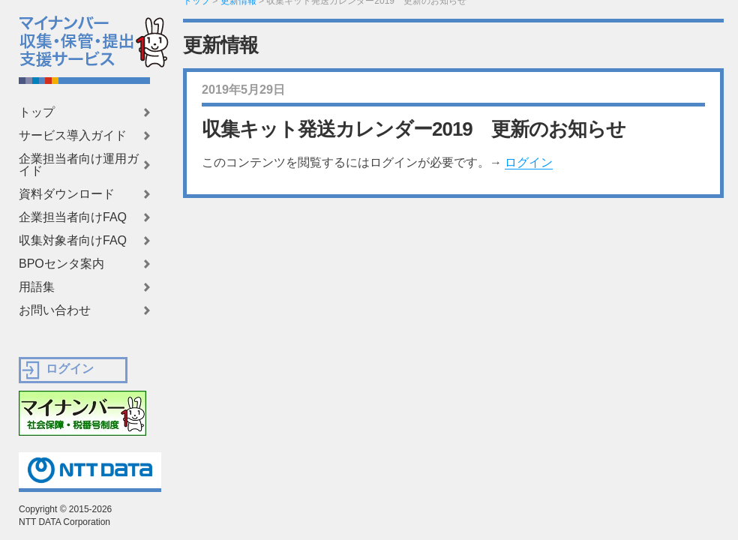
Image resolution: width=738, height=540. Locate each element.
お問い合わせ (55, 310)
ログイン (529, 162)
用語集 (37, 287)
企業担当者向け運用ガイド (79, 165)
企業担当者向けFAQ (73, 218)
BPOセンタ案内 (61, 264)
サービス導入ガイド (73, 136)
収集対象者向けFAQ (73, 241)
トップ (37, 112)
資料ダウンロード (67, 194)
